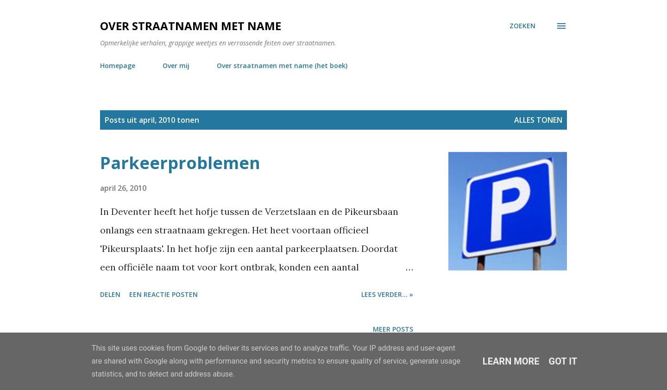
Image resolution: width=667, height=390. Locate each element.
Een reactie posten (163, 294)
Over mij (176, 65)
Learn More (511, 361)
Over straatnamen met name (190, 25)
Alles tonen (538, 120)
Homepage (117, 65)
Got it (563, 361)
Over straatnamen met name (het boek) (282, 65)
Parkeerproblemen (180, 162)
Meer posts (393, 329)
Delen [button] (110, 294)
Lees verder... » (387, 294)
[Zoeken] (522, 25)
